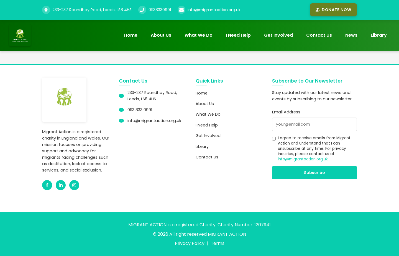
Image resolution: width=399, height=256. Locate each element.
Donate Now (333, 10)
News (351, 35)
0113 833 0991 (139, 110)
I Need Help (238, 35)
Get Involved (278, 35)
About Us (161, 35)
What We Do (199, 35)
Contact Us (319, 35)
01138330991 (160, 10)
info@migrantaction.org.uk (214, 10)
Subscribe (314, 172)
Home (130, 35)
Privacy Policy (189, 243)
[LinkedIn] (61, 185)
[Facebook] (47, 185)
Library (379, 35)
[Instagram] (74, 185)
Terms (218, 243)
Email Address (286, 112)
